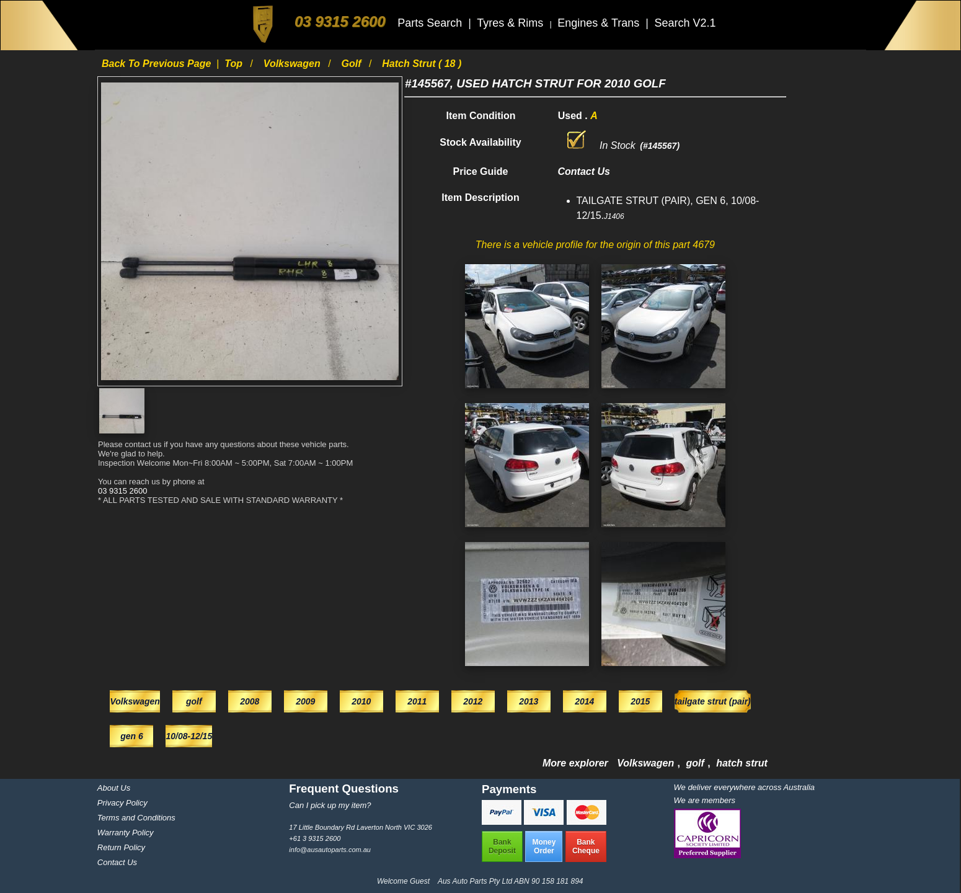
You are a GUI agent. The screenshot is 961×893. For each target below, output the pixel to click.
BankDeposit (502, 846)
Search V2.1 (684, 23)
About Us (113, 788)
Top (234, 63)
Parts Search (431, 23)
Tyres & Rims (511, 23)
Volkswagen (293, 63)
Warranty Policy (125, 832)
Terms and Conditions (136, 817)
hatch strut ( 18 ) (421, 63)
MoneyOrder (544, 846)
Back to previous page (158, 63)
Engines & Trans (599, 23)
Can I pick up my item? (330, 805)
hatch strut (742, 763)
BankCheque (586, 846)
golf (352, 63)
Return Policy (121, 847)
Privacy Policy (122, 802)
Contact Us (117, 862)
